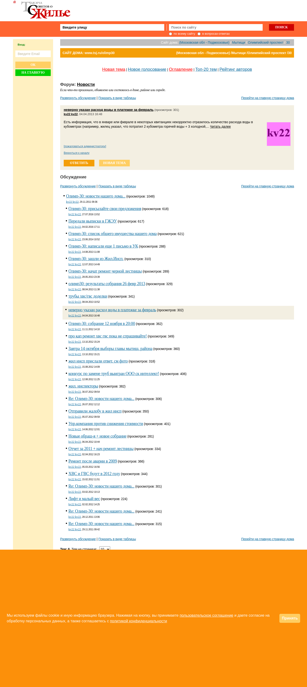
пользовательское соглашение (206, 615)
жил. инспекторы (83, 386)
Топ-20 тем (206, 69)
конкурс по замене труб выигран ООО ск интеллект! (113, 373)
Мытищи (238, 42)
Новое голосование (147, 69)
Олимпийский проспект (265, 42)
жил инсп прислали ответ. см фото (98, 361)
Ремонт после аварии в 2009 (92, 461)
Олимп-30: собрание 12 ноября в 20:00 (101, 323)
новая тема (114, 163)
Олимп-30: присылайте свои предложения (104, 208)
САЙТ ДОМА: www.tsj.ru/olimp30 (89, 53)
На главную (33, 72)
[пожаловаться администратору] (85, 146)
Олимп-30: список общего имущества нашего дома (112, 233)
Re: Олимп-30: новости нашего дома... (101, 398)
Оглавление (181, 69)
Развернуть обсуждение (78, 98)
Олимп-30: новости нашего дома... (96, 196)
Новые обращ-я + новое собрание (97, 436)
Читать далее (220, 126)
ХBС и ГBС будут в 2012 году (94, 473)
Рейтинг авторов (235, 69)
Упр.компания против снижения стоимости (105, 423)
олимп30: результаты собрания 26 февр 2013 (106, 283)
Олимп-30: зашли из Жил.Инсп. (95, 258)
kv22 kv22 (71, 114)
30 (288, 42)
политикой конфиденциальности (138, 621)
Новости (86, 84)
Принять (290, 618)
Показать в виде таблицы (117, 98)
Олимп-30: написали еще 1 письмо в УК (103, 246)
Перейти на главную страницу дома (267, 98)
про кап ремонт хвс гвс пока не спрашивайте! (107, 336)
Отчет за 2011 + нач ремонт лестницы (101, 448)
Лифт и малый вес (84, 498)
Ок (32, 65)
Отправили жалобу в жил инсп (95, 411)
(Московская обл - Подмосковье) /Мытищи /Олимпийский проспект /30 (234, 53)
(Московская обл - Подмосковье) (204, 42)
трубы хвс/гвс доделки (87, 296)
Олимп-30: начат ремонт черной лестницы (105, 271)
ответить (79, 163)
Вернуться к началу (76, 153)
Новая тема (113, 69)
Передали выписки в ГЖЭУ (92, 221)
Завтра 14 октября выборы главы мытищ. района (110, 348)
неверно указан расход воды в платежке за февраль (109, 110)
